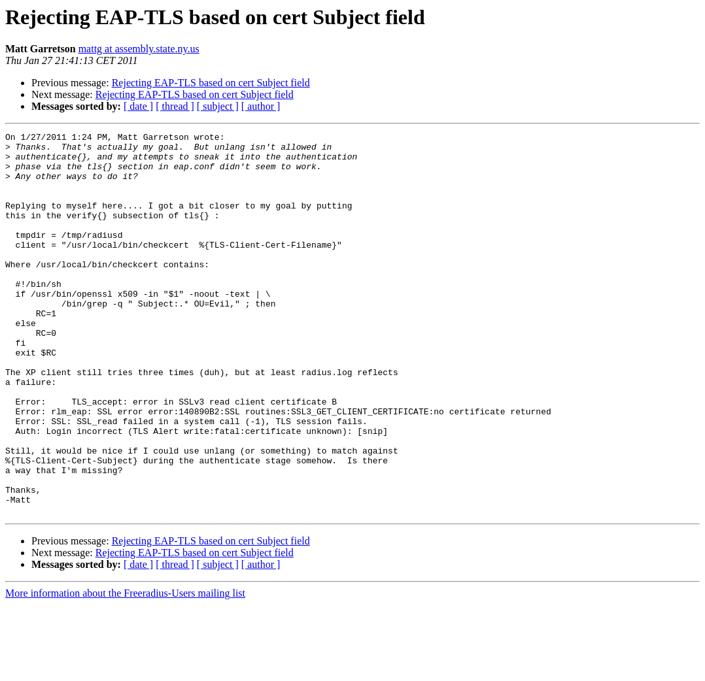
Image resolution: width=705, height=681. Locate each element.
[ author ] (261, 106)
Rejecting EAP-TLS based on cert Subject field (211, 82)
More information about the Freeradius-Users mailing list (125, 669)
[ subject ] (218, 106)
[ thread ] (175, 106)
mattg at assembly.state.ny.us (138, 48)
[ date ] (138, 106)
